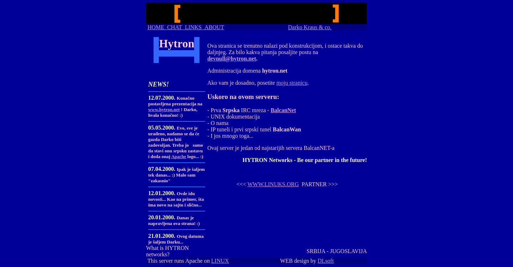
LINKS (193, 27)
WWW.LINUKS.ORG (273, 184)
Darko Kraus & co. (310, 27)
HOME (155, 27)
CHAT (174, 27)
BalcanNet (283, 110)
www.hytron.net (164, 109)
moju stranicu (292, 83)
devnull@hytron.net (231, 59)
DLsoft (326, 261)
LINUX (220, 261)
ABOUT (214, 27)
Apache (178, 156)
